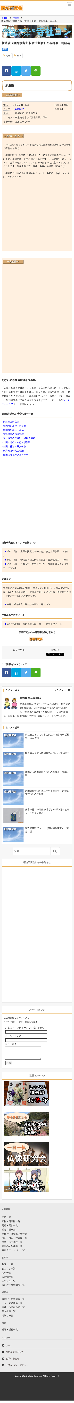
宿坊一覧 (6, 1219)
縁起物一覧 (7, 1279)
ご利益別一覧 (9, 1283)
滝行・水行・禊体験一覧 (14, 1240)
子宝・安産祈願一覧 (12, 1305)
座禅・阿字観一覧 (11, 1224)
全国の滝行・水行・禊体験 (17, 442)
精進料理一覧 (9, 1232)
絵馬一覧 (6, 1275)
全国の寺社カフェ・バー (15, 454)
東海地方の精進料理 (13, 434)
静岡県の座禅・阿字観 (14, 425)
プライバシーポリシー (17, 1367)
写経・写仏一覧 (10, 1228)
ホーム (9, 1348)
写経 (8, 55)
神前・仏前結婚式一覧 (13, 1309)
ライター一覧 (63, 690)
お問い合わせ (12, 1361)
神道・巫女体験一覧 (12, 1244)
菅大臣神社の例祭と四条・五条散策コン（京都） (45, 559)
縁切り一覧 (7, 1318)
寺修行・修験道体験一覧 (14, 1236)
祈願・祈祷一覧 (10, 1332)
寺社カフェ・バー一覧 (13, 1252)
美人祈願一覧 (9, 1313)
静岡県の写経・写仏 (13, 430)
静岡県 (16, 18)
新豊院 (18, 109)
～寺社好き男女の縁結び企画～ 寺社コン (28, 604)
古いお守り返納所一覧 (13, 1287)
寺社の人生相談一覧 (12, 1248)
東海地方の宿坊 (11, 421)
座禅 (19, 55)
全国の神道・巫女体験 (14, 446)
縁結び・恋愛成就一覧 (13, 1301)
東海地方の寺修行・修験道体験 (19, 438)
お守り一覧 (7, 1266)
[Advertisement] (37, 211)
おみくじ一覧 (9, 1271)
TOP (4, 18)
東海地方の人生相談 (13, 450)
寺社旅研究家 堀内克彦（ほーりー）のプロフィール (34, 624)
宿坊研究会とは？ (15, 1354)
